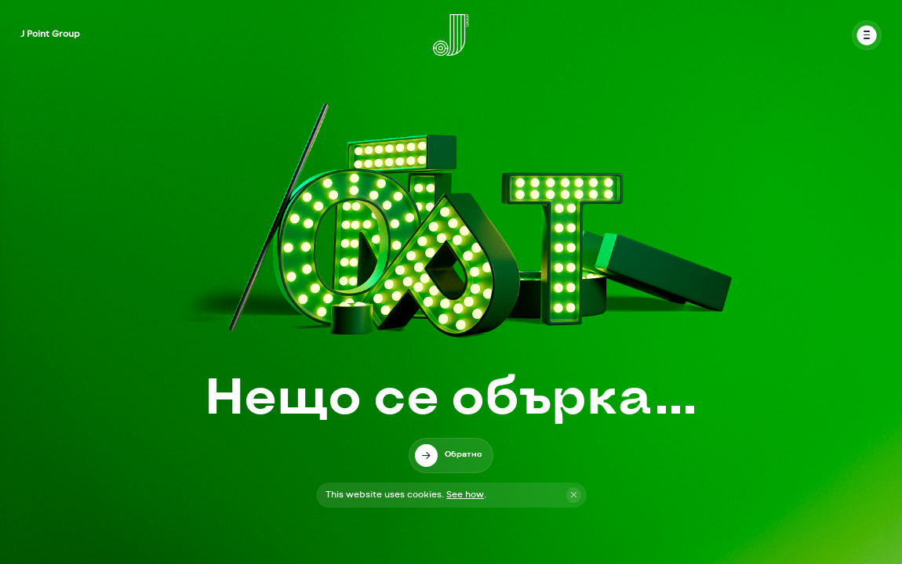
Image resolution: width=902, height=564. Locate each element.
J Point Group (50, 34)
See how (465, 494)
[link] (451, 455)
